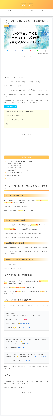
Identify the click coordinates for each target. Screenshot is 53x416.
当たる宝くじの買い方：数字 (15, 168)
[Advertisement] (26, 66)
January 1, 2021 (21, 348)
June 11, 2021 (26, 328)
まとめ (8, 179)
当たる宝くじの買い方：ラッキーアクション (19, 170)
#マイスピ (27, 324)
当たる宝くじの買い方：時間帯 (15, 166)
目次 (25, 157)
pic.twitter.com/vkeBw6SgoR (39, 357)
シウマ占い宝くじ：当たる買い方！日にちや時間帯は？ (20, 161)
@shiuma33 (27, 344)
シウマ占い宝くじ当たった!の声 (14, 176)
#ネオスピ (22, 324)
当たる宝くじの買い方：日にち (15, 163)
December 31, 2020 (25, 361)
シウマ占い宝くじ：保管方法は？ (14, 173)
